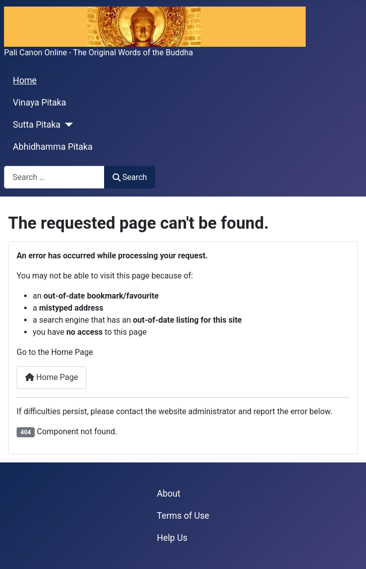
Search (130, 177)
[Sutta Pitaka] (66, 125)
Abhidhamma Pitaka (53, 147)
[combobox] (54, 177)
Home (25, 80)
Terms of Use (183, 516)
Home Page (51, 377)
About (168, 494)
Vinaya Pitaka (39, 103)
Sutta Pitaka (37, 125)
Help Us (172, 538)
